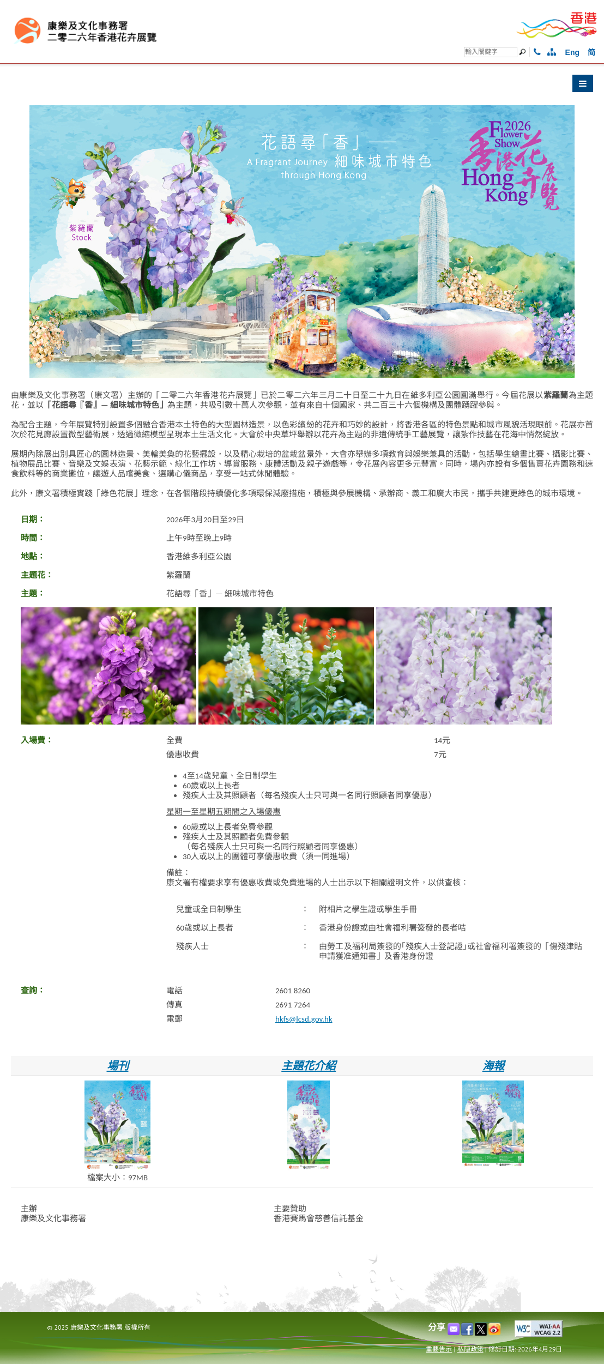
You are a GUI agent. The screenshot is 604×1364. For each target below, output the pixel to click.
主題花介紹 (308, 1066)
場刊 (118, 1066)
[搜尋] (490, 52)
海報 (493, 1066)
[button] (302, 86)
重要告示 (439, 1349)
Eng (572, 52)
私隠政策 (470, 1349)
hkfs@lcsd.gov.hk (304, 1019)
